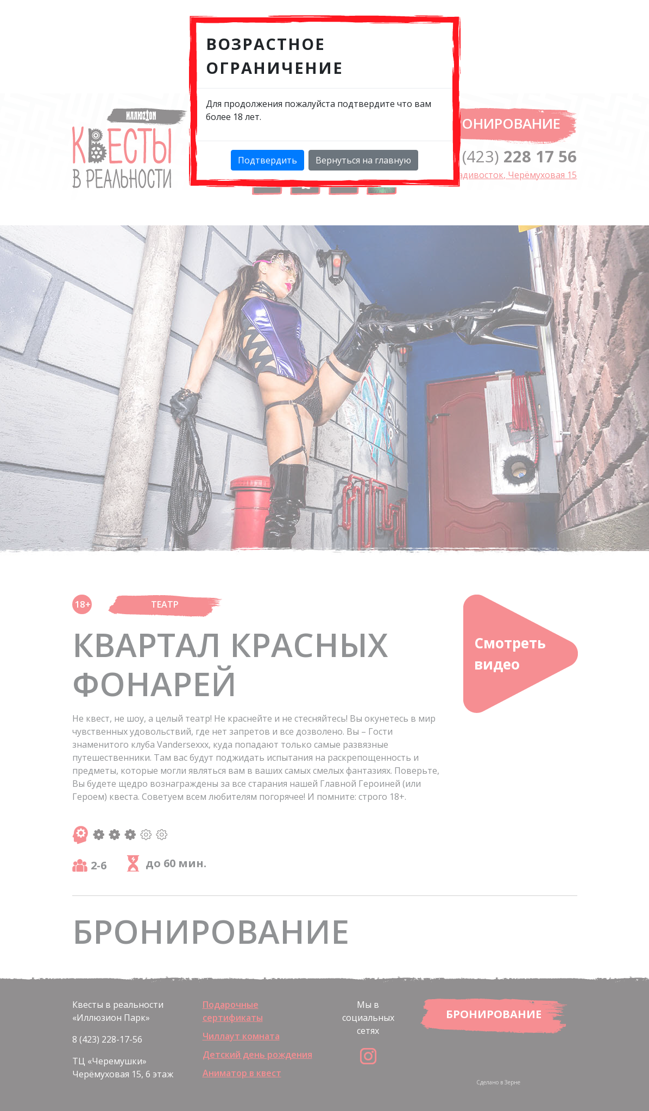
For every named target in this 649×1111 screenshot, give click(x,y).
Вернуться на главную (363, 160)
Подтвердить (267, 160)
